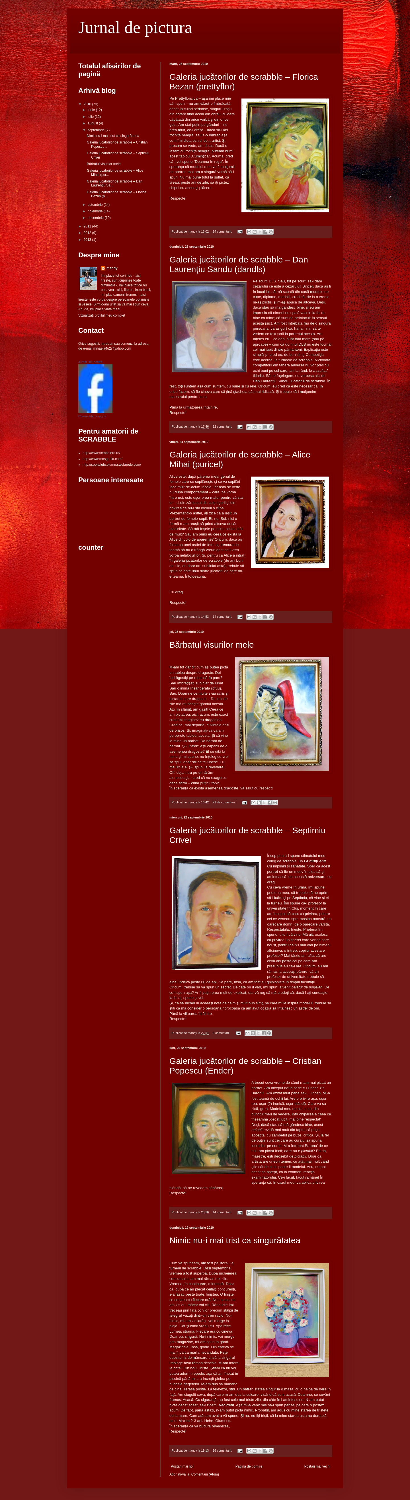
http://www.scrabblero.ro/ (101, 453)
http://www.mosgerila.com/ (102, 459)
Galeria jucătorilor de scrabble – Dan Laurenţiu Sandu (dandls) (238, 264)
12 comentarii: (223, 426)
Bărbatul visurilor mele (211, 644)
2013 (88, 240)
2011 (88, 226)
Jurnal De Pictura (90, 362)
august (93, 123)
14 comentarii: (223, 231)
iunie (92, 110)
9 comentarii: (222, 1033)
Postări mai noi (182, 1466)
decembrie (96, 218)
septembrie (97, 130)
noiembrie (96, 211)
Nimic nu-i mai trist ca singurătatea (234, 1240)
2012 (88, 233)
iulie (91, 117)
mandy (112, 268)
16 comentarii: (223, 1450)
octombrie (96, 205)
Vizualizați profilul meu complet (101, 315)
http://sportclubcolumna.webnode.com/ (112, 465)
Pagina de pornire (249, 1466)
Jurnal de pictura (135, 27)
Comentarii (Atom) (205, 1474)
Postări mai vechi (317, 1466)
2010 (88, 104)
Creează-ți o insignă (92, 416)
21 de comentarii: (225, 802)
